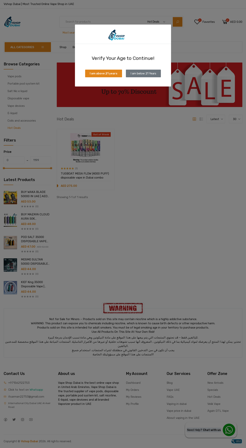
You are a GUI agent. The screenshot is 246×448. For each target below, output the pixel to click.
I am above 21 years (103, 73)
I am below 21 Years (143, 73)
